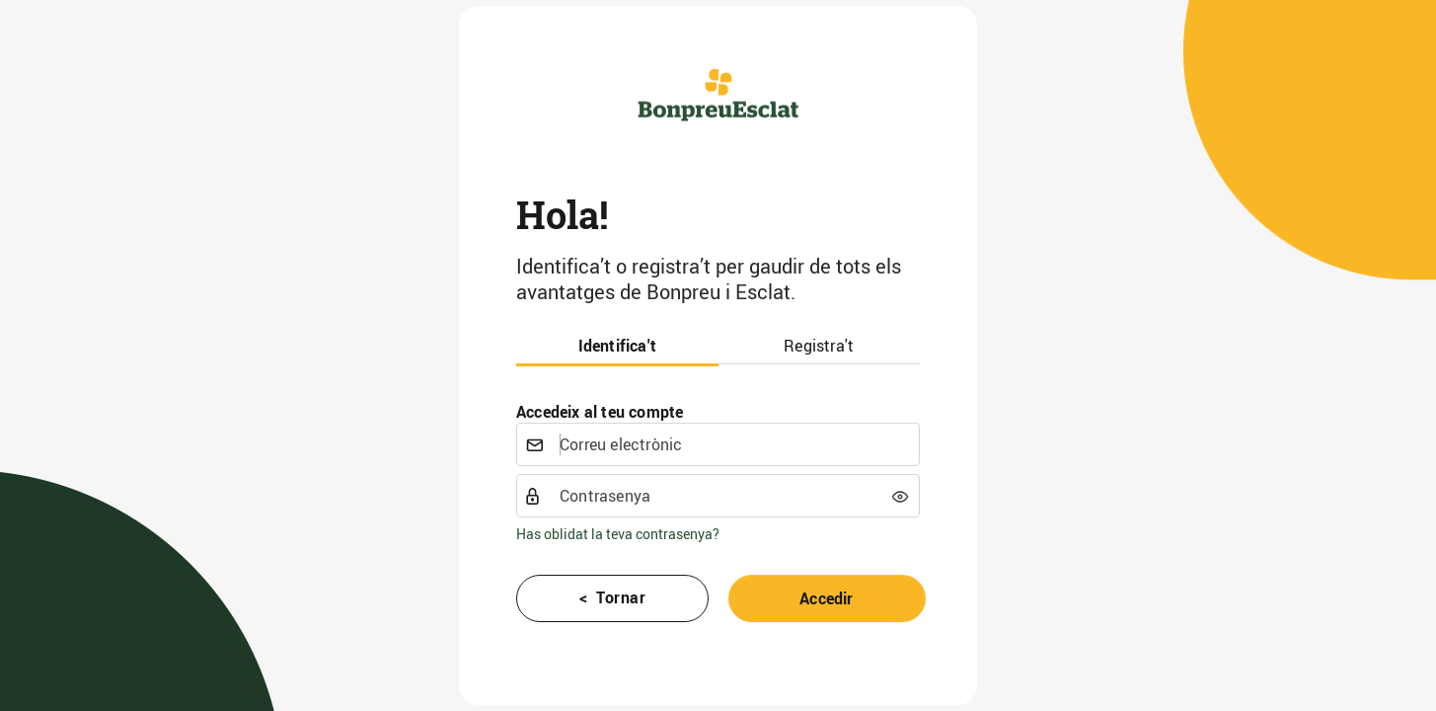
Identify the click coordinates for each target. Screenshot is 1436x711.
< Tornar (612, 597)
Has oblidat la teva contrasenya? (617, 533)
